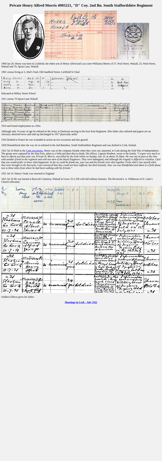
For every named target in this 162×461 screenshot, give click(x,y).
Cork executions (34, 150)
